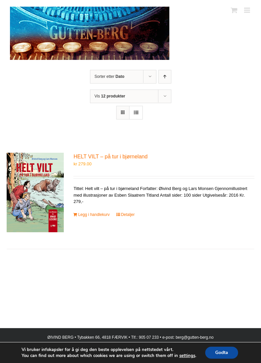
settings (187, 356)
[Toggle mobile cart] (234, 10)
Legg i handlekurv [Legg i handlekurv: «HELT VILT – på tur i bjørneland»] (94, 214)
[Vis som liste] (136, 112)
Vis (110, 96)
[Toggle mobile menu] (247, 10)
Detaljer (127, 214)
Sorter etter (110, 76)
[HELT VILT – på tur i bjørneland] (35, 192)
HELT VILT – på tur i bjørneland (110, 156)
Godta (221, 352)
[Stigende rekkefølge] (164, 77)
